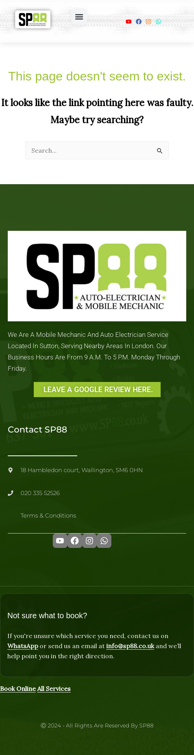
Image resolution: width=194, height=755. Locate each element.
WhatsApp (22, 646)
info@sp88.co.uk (130, 646)
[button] (79, 17)
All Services (54, 688)
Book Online (18, 688)
